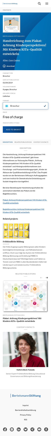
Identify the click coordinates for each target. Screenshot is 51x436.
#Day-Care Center (11, 60)
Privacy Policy (25, 415)
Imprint (26, 405)
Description (8, 142)
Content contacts (40, 142)
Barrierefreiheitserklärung (25, 410)
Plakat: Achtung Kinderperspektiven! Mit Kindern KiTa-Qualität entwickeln (22, 319)
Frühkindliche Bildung (13, 241)
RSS (25, 419)
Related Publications (23, 142)
